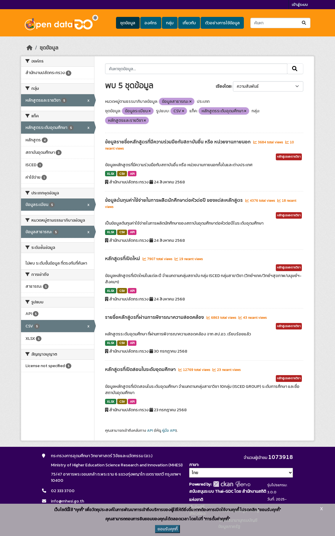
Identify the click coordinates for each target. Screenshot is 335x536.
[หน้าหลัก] (30, 48)
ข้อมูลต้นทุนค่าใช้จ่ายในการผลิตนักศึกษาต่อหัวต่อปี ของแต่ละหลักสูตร (174, 200)
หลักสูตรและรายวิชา (289, 157)
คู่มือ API (169, 430)
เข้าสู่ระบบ (300, 4)
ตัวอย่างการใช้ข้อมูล (222, 23)
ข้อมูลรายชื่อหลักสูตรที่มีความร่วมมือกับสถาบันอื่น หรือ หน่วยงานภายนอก (178, 142)
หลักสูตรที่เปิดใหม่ (123, 259)
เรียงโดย (223, 86)
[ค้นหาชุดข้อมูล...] (280, 23)
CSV (122, 173)
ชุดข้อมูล (127, 23)
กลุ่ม (169, 23)
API (132, 173)
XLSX (110, 173)
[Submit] (304, 23)
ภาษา (193, 465)
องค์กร (150, 23)
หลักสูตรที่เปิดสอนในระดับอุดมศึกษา (141, 369)
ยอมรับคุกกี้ (167, 529)
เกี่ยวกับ (189, 23)
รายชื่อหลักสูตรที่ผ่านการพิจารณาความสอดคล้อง (155, 317)
